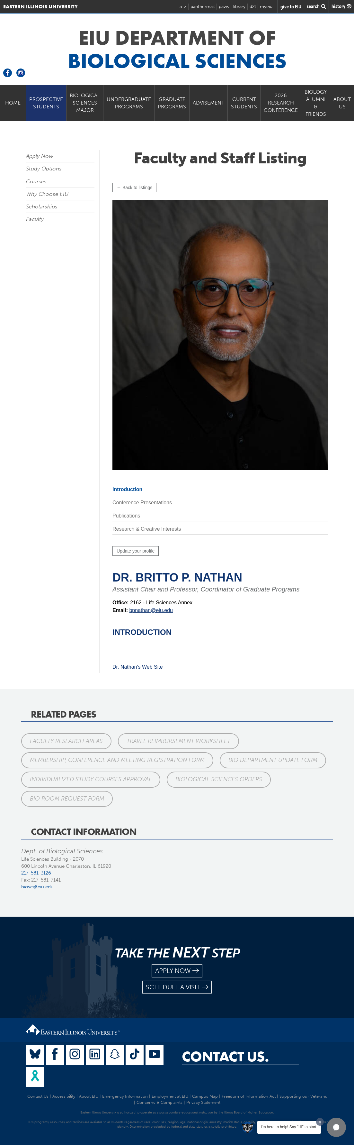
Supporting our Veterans (303, 1096)
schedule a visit (177, 987)
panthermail (202, 6)
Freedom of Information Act (249, 1096)
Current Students (244, 103)
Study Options (44, 168)
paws (224, 6)
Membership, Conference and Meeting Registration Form (117, 760)
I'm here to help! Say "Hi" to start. (289, 1127)
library (239, 6)
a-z (183, 6)
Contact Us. (225, 1056)
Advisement (208, 103)
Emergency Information (125, 1096)
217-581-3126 (36, 873)
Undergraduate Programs (129, 103)
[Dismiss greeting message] (320, 1122)
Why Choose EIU (47, 194)
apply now (177, 971)
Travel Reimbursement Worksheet (178, 741)
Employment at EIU (170, 1096)
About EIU (88, 1096)
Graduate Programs (172, 103)
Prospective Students (46, 103)
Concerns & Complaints (159, 1102)
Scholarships (42, 206)
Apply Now (39, 156)
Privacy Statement (203, 1102)
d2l (253, 6)
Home (13, 103)
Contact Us (38, 1096)
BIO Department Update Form (272, 760)
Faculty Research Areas (66, 741)
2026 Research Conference (281, 102)
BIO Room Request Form (67, 798)
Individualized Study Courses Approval (91, 779)
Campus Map (205, 1096)
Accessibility (63, 1096)
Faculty (35, 219)
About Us (342, 103)
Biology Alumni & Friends (316, 103)
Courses (36, 181)
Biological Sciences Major (85, 102)
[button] (336, 1127)
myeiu (266, 6)
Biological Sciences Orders (218, 779)
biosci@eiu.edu (37, 887)
